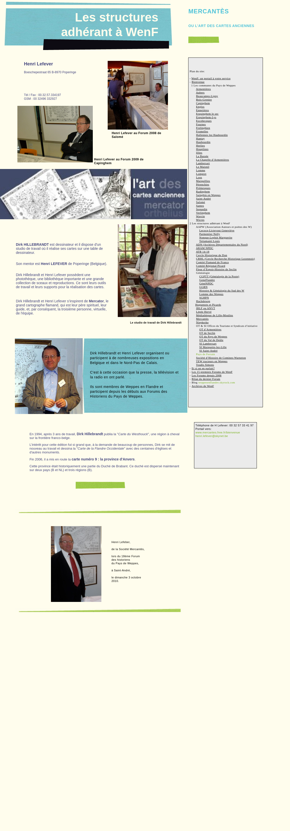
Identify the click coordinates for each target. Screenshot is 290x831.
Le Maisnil (202, 166)
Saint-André (203, 198)
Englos (200, 106)
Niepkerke (202, 322)
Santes (200, 205)
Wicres (200, 219)
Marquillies (203, 180)
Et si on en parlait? (203, 368)
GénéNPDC (206, 283)
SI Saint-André (208, 350)
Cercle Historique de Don (211, 255)
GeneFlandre (207, 279)
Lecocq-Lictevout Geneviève (216, 230)
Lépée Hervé (204, 311)
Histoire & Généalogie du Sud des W (221, 290)
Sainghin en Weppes (208, 195)
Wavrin (200, 216)
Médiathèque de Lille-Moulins (214, 315)
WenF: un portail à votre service (210, 78)
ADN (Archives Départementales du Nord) (222, 244)
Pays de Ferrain (205, 354)
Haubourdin (203, 141)
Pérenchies (202, 184)
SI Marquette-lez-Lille (212, 347)
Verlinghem (203, 212)
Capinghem (203, 103)
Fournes (201, 124)
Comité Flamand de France (212, 262)
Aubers (200, 92)
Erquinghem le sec (207, 113)
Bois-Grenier (204, 99)
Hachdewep (203, 301)
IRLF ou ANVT (205, 308)
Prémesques (203, 187)
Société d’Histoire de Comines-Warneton (221, 357)
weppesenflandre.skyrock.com (216, 382)
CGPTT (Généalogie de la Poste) (219, 276)
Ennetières (202, 110)
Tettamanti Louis (209, 240)
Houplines (202, 149)
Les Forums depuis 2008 (206, 375)
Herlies (200, 145)
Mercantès (202, 318)
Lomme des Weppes (211, 294)
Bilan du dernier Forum (206, 378)
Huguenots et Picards (208, 304)
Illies (199, 152)
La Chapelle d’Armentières (212, 159)
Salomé (200, 202)
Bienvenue (198, 81)
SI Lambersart (207, 343)
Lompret (201, 173)
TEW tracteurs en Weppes (211, 361)
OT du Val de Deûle (211, 339)
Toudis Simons (205, 364)
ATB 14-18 (202, 251)
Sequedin (201, 209)
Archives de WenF (203, 385)
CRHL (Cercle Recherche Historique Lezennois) (225, 258)
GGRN (203, 286)
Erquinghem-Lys (206, 117)
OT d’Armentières (210, 329)
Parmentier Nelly (209, 233)
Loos (199, 177)
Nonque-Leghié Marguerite (215, 237)
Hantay (200, 138)
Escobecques (204, 120)
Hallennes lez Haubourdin (212, 134)
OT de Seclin (207, 332)
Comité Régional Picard (210, 265)
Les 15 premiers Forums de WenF (212, 371)
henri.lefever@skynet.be (211, 435)
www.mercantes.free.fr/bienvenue (217, 432)
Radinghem (203, 191)
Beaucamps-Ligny (207, 95)
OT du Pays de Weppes (213, 336)
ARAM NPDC (204, 248)
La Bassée (202, 156)
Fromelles (202, 131)
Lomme (200, 170)
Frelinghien (203, 127)
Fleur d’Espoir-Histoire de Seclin (216, 269)
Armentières (203, 88)
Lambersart (203, 163)
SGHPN (204, 297)
